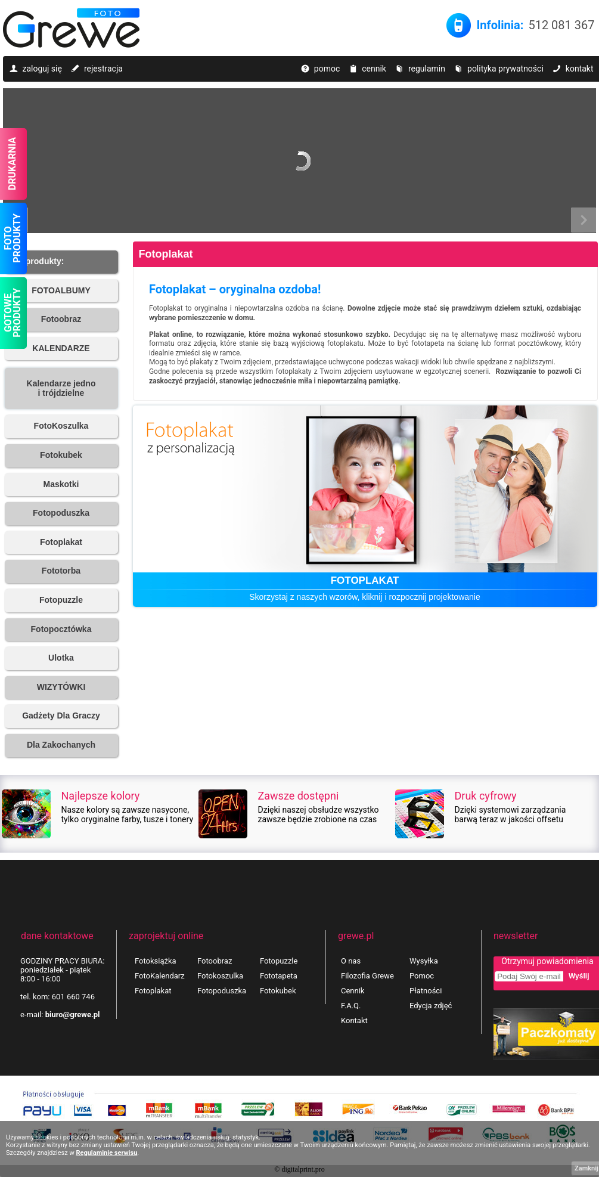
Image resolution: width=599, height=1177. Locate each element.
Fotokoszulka (220, 975)
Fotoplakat (166, 254)
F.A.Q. (351, 1005)
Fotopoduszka (221, 990)
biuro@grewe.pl (72, 1014)
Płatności (425, 990)
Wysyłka (423, 960)
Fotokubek (278, 990)
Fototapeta (278, 975)
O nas (351, 960)
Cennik (352, 990)
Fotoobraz (214, 960)
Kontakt (354, 1020)
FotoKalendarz (160, 975)
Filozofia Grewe (367, 975)
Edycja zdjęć (430, 1005)
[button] (61, 262)
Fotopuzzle (278, 960)
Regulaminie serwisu (106, 1153)
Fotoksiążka (155, 960)
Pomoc (421, 975)
